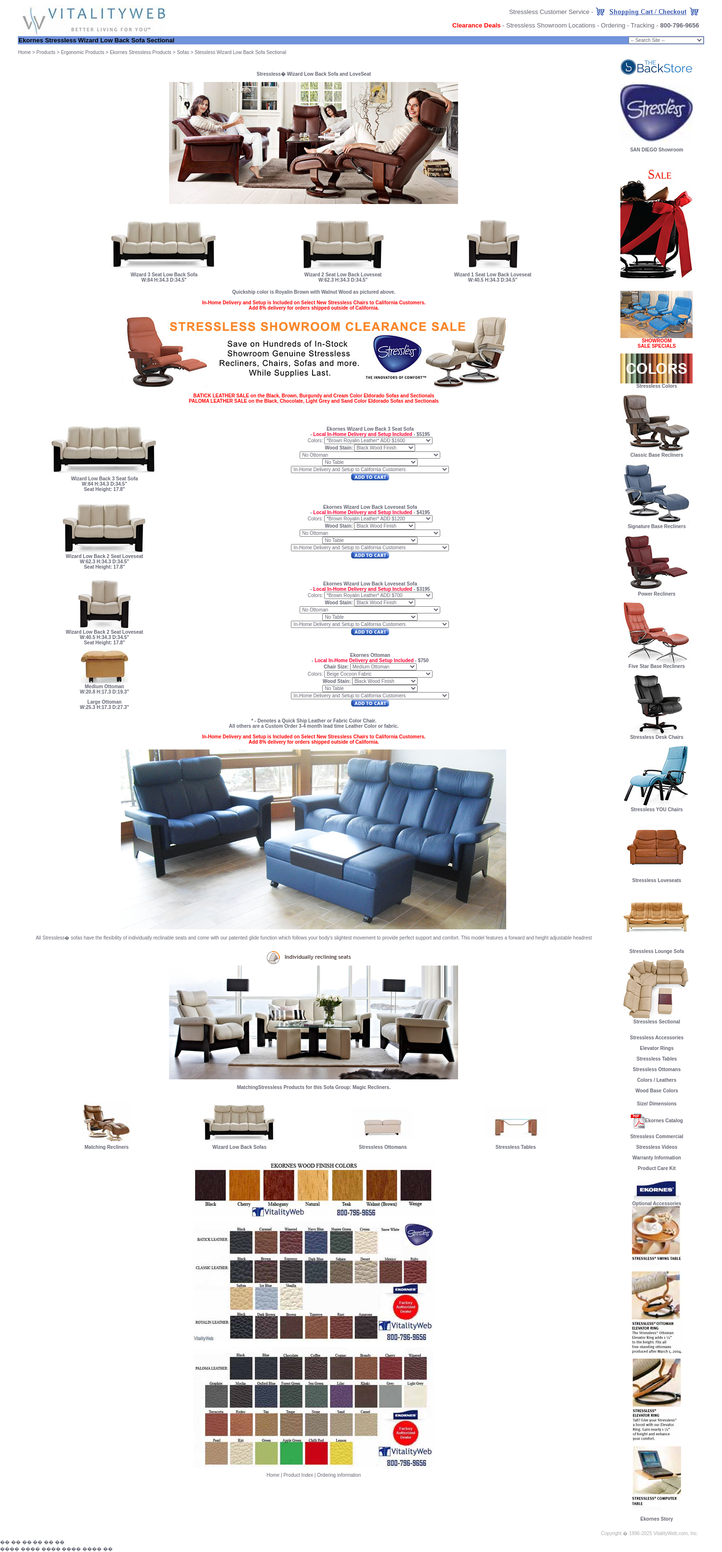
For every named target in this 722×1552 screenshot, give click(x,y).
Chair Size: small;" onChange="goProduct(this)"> (666, 40)
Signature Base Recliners (656, 524)
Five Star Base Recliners (656, 664)
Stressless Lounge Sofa (656, 949)
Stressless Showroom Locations (550, 25)
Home (24, 52)
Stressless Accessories (656, 1037)
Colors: (315, 440)
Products (46, 52)
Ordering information (339, 1475)
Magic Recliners (371, 1087)
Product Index (298, 1475)
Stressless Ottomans (383, 1147)
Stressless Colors (656, 386)
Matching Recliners (106, 1147)
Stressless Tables (516, 1147)
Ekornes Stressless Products (140, 52)
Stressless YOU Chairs (656, 807)
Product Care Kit (657, 1168)
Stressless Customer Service (549, 11)
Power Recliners (656, 592)
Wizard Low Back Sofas (239, 1147)
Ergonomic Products (82, 52)
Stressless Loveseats (656, 878)
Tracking (642, 25)
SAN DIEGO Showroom (656, 149)
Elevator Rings (656, 1048)
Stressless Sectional (656, 1019)
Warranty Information (656, 1157)
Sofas (183, 52)
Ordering (613, 25)
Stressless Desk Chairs (656, 735)
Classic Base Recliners (656, 453)
